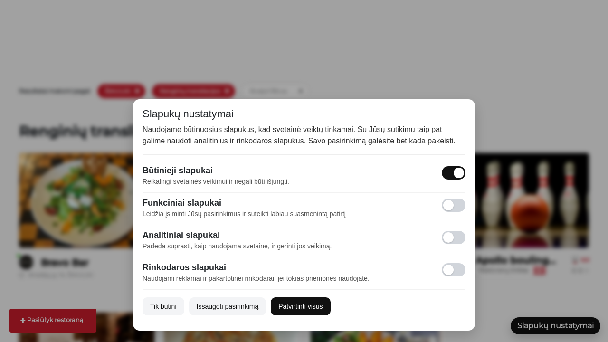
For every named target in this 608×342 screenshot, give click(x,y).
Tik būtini (163, 306)
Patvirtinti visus (300, 306)
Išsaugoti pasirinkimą (228, 306)
